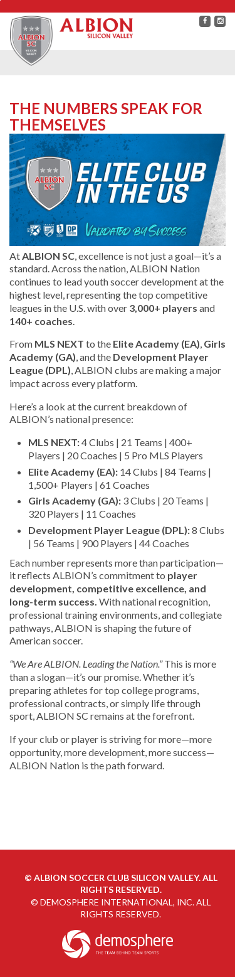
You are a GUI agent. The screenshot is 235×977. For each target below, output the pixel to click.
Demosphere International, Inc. (117, 902)
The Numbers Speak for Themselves (105, 116)
